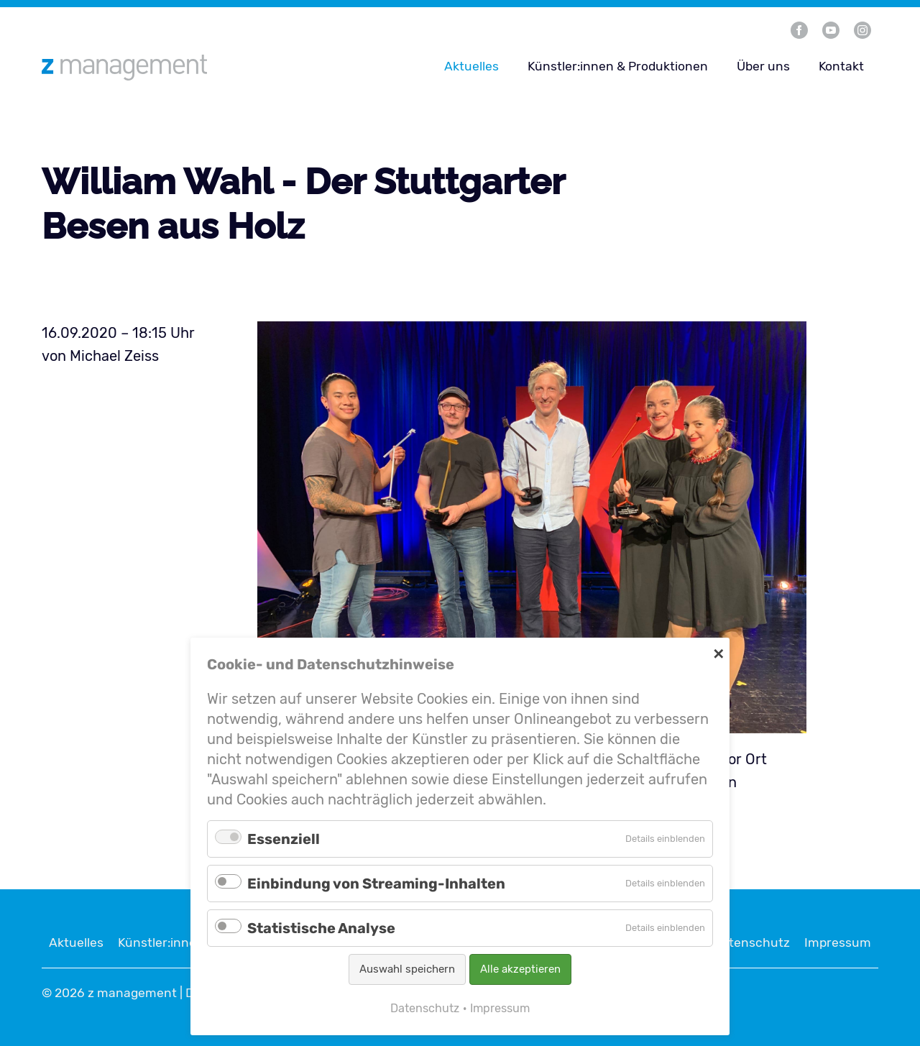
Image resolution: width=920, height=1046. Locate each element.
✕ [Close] (718, 652)
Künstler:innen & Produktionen (618, 66)
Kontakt (841, 66)
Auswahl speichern (407, 969)
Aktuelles (471, 66)
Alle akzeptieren (520, 969)
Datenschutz (751, 942)
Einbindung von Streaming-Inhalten (376, 883)
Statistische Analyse (321, 928)
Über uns (763, 66)
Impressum (837, 942)
